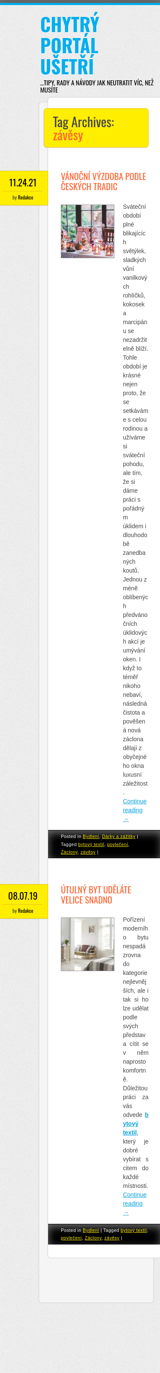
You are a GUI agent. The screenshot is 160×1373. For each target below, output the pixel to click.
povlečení (117, 844)
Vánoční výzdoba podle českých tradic (103, 181)
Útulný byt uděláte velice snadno (96, 894)
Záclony (69, 851)
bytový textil (91, 844)
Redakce (25, 197)
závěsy (88, 851)
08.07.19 (23, 895)
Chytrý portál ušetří (69, 45)
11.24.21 (23, 182)
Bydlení (91, 836)
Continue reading (134, 810)
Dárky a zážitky (119, 836)
